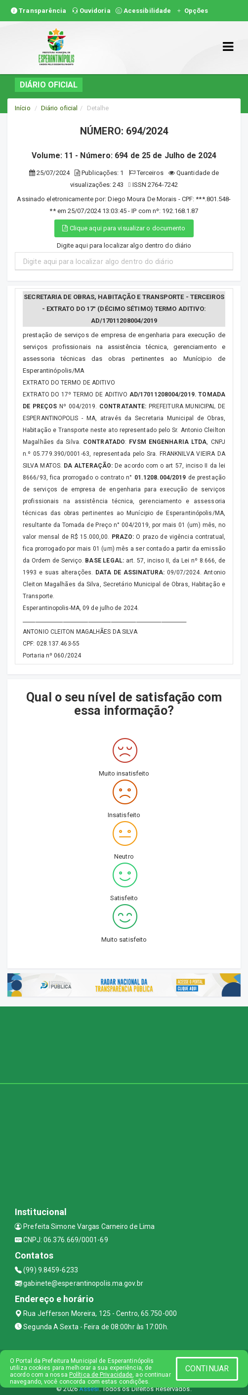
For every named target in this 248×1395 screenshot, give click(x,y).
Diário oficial (59, 108)
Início (23, 108)
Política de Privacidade (100, 1374)
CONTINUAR (207, 1368)
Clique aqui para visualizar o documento (123, 228)
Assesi (89, 1389)
